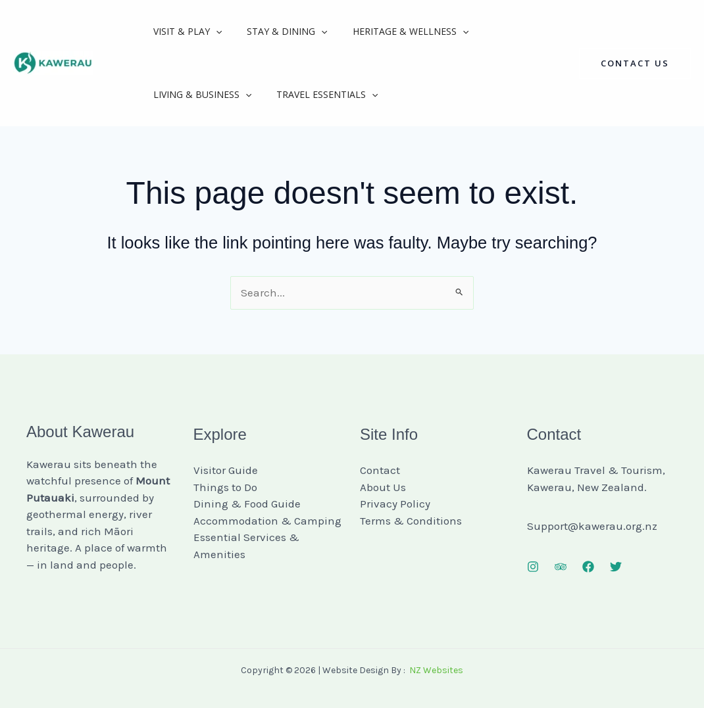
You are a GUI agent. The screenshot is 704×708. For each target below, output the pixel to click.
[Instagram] (533, 567)
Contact (380, 470)
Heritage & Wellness (394, 31)
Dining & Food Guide (247, 503)
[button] (212, 31)
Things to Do (225, 487)
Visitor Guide (225, 470)
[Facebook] (588, 567)
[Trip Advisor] (560, 567)
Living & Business (199, 94)
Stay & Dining (277, 31)
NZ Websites (436, 670)
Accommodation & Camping (267, 520)
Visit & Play (184, 31)
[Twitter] (616, 567)
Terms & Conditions (411, 520)
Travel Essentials (317, 94)
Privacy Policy (395, 503)
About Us (383, 487)
